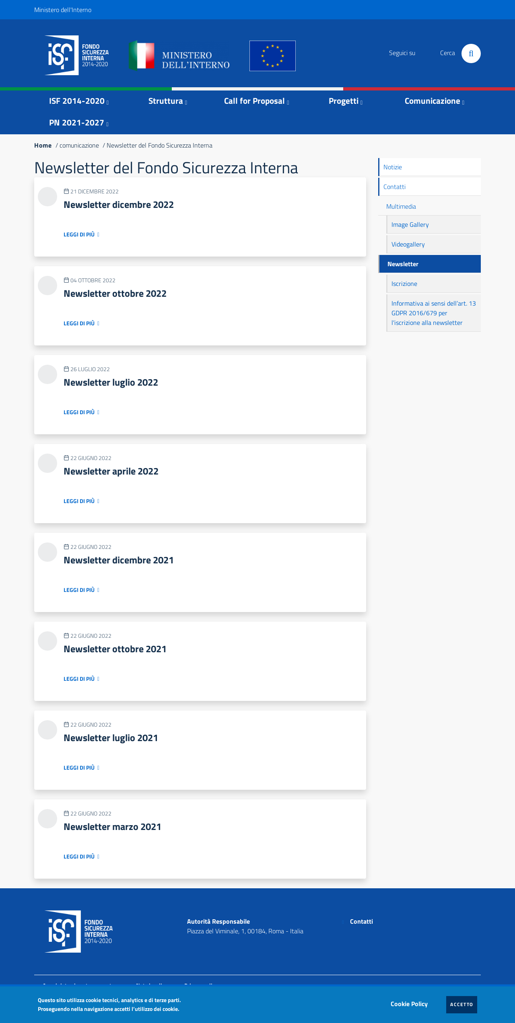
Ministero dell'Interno (62, 9)
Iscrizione (404, 283)
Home (43, 145)
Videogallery (408, 244)
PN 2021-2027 (76, 122)
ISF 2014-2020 (77, 100)
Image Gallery (410, 224)
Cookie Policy (411, 1002)
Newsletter (402, 264)
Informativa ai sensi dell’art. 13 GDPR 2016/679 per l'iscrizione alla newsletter (433, 312)
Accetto (463, 1004)
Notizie (392, 167)
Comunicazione (432, 100)
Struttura (165, 100)
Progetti (343, 100)
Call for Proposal (254, 100)
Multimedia (401, 206)
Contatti (394, 186)
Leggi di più (79, 234)
